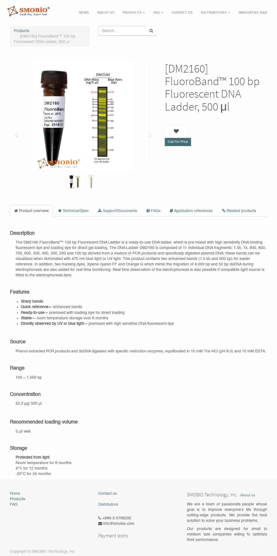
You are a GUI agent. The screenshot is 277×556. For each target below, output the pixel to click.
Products (21, 31)
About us (247, 495)
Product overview (31, 211)
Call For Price (178, 142)
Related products (239, 211)
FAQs (153, 211)
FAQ (14, 504)
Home (15, 494)
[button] (18, 132)
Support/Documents (117, 211)
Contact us (107, 494)
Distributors (108, 504)
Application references (191, 211)
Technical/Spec (73, 211)
